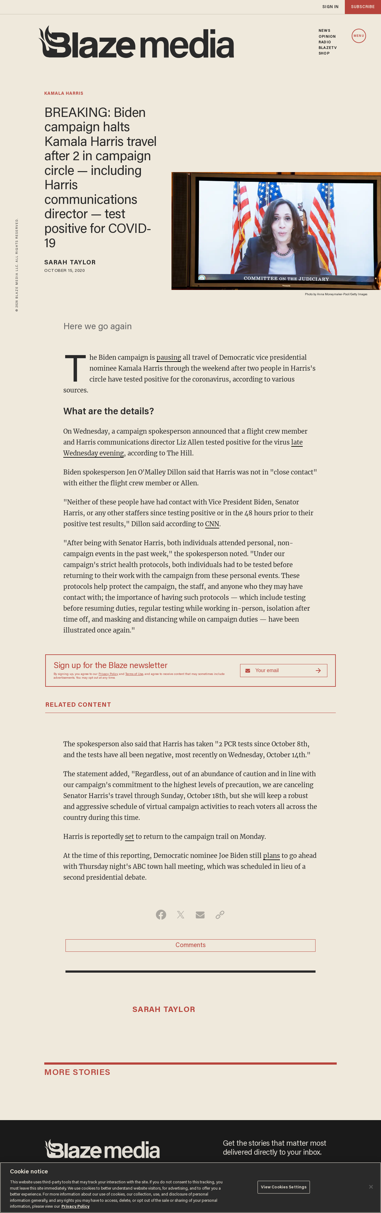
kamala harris (64, 94)
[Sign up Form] (283, 670)
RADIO (325, 42)
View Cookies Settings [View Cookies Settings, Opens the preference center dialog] (284, 1187)
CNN (212, 524)
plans (271, 855)
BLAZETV (328, 48)
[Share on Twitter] (181, 915)
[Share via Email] (200, 915)
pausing (169, 357)
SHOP (324, 53)
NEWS (324, 31)
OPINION (327, 37)
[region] (190, 1187)
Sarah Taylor (70, 263)
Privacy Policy (108, 674)
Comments (191, 945)
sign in (330, 7)
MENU (359, 36)
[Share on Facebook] (161, 915)
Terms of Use (134, 674)
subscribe (363, 7)
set (129, 836)
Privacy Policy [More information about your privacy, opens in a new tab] (75, 1207)
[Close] (371, 1187)
